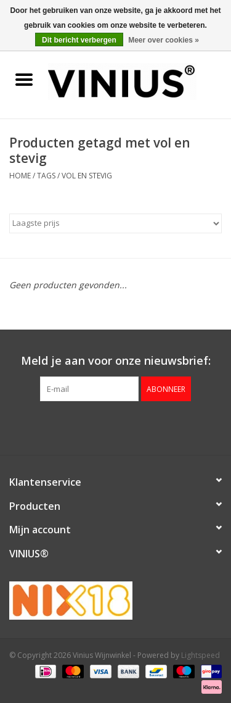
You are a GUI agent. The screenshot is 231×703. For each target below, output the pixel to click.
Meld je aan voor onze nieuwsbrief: (116, 360)
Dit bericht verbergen (79, 40)
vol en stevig (87, 175)
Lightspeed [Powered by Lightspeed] (200, 655)
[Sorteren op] (115, 223)
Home (20, 175)
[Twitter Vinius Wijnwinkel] (116, 426)
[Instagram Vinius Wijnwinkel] (138, 426)
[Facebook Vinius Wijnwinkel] (93, 426)
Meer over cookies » (163, 40)
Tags (46, 175)
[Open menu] (24, 79)
